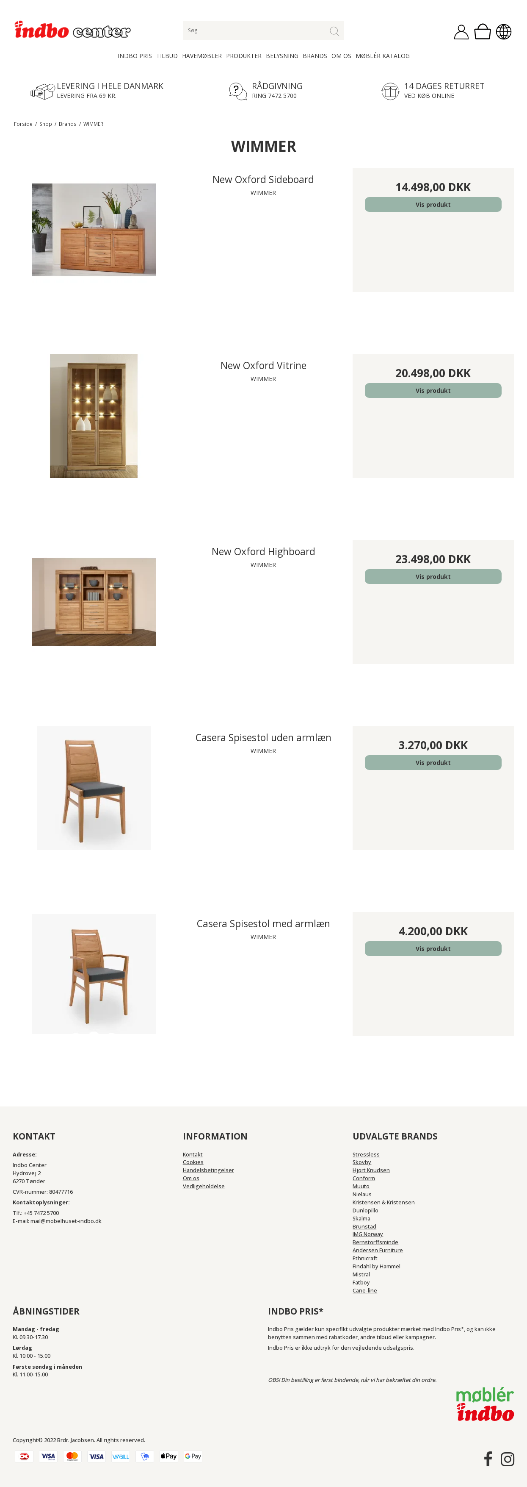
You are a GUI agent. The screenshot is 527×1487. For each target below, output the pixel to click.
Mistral (361, 1274)
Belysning (282, 56)
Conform (364, 1178)
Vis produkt (433, 204)
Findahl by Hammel (376, 1266)
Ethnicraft (365, 1258)
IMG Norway (368, 1234)
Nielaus (362, 1194)
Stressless (366, 1154)
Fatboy (361, 1282)
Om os (341, 56)
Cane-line (365, 1290)
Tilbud (167, 56)
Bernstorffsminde (375, 1242)
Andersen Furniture (378, 1250)
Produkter (244, 56)
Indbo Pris (135, 56)
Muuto (361, 1186)
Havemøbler (202, 56)
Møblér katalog (383, 56)
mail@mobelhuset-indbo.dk (66, 1221)
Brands (315, 56)
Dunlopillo (365, 1210)
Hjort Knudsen (371, 1170)
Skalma (361, 1218)
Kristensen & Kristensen (384, 1202)
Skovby (362, 1162)
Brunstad (364, 1226)
